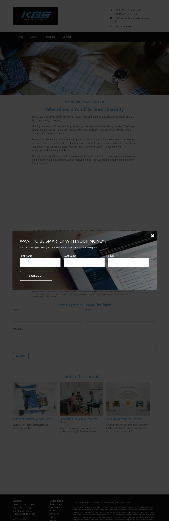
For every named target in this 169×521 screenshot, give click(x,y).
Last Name (70, 256)
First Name (26, 256)
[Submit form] (36, 276)
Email (111, 256)
